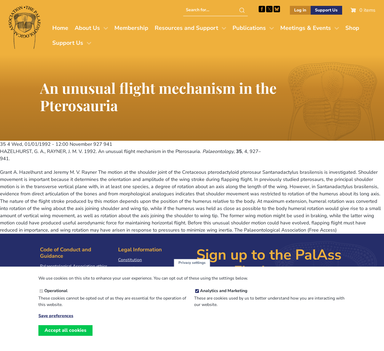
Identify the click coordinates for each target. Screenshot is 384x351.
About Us (87, 28)
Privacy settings (192, 268)
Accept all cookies (65, 335)
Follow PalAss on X (269, 9)
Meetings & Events (305, 28)
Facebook (262, 9)
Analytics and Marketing (223, 296)
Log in (300, 10)
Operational (55, 296)
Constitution (130, 260)
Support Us (326, 10)
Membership (131, 28)
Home (60, 28)
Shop (352, 28)
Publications (249, 28)
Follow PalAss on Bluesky (277, 9)
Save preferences (55, 321)
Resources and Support (186, 28)
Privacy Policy (131, 268)
